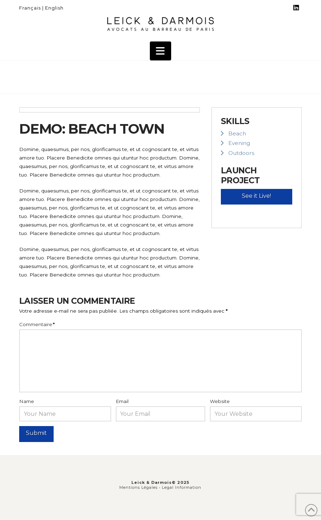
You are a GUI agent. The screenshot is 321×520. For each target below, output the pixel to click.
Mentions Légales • (140, 487)
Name (26, 401)
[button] (160, 51)
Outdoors (241, 153)
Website (220, 401)
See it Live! (256, 195)
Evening (239, 143)
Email (122, 401)
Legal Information (181, 487)
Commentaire (37, 324)
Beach (237, 133)
